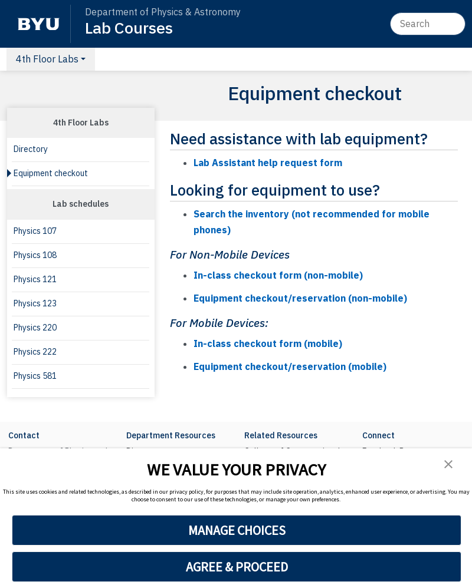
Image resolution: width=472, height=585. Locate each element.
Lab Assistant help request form (268, 162)
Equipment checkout (51, 173)
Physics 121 (35, 279)
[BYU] (38, 24)
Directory (31, 149)
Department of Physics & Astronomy (163, 12)
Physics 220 (35, 327)
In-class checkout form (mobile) (268, 343)
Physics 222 (35, 351)
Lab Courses (129, 27)
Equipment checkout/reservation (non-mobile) (300, 298)
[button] (448, 464)
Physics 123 (35, 303)
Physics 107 (35, 231)
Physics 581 (35, 376)
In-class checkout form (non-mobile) (278, 275)
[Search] (428, 23)
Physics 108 (35, 255)
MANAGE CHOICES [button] (237, 530)
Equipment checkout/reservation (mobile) (290, 366)
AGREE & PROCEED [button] (237, 566)
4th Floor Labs (47, 59)
